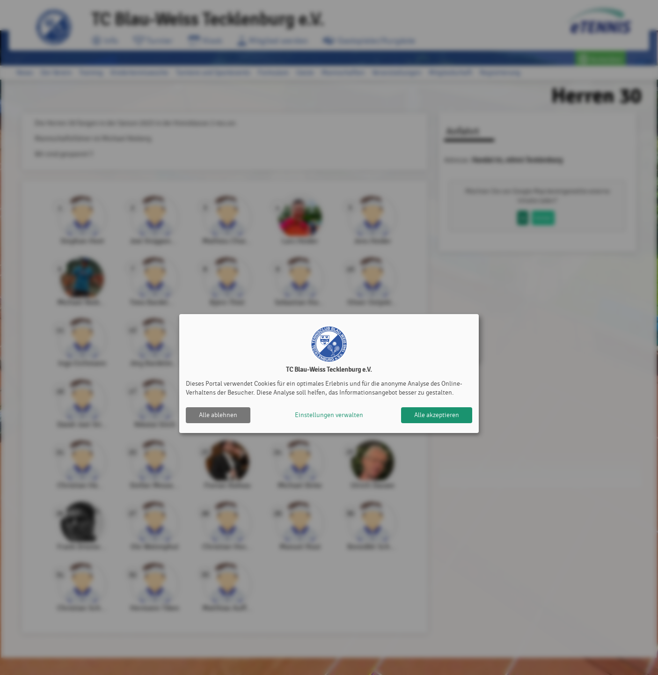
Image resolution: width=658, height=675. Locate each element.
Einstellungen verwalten (329, 414)
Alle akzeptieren (436, 414)
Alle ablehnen (218, 414)
